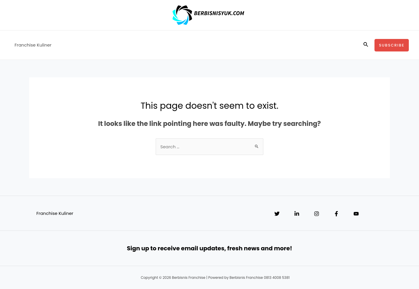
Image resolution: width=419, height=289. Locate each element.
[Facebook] (336, 213)
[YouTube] (356, 213)
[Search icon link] (366, 45)
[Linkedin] (296, 213)
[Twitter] (277, 213)
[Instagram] (316, 213)
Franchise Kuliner (33, 45)
